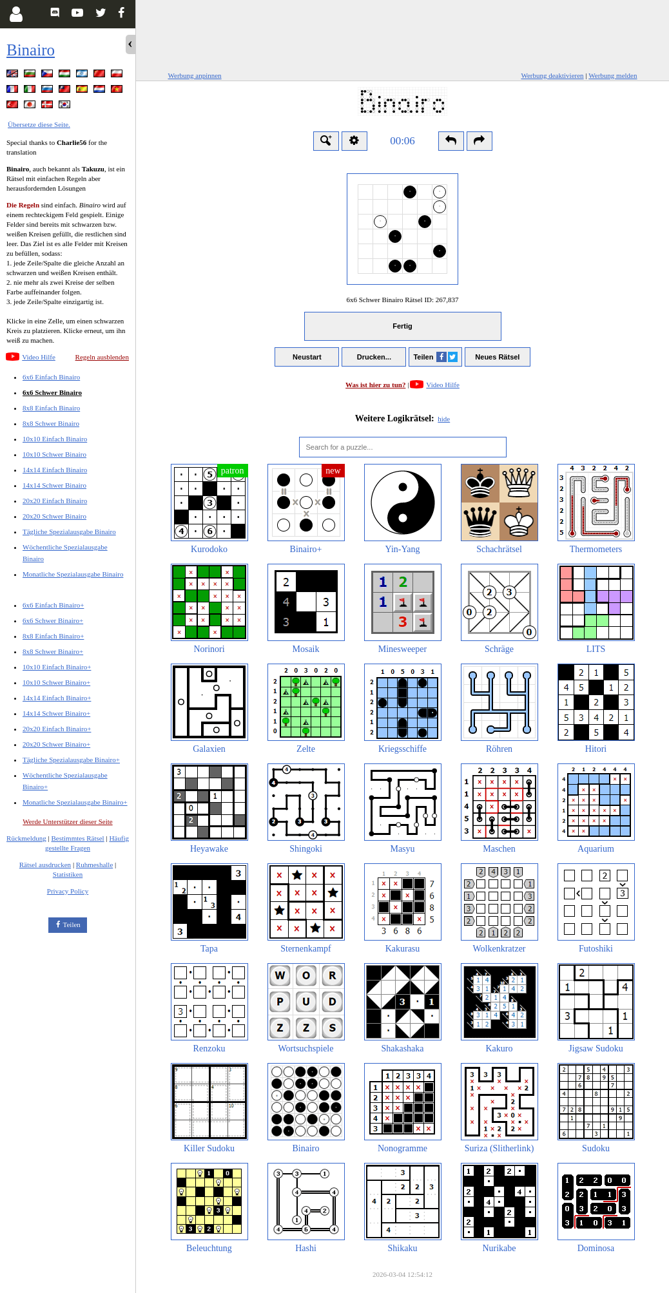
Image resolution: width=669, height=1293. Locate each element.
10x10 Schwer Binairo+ (56, 682)
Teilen (72, 924)
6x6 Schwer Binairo (52, 392)
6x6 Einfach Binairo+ (53, 605)
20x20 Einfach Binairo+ (57, 729)
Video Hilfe (38, 357)
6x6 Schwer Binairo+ (53, 620)
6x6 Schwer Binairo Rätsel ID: (402, 299)
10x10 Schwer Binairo (54, 454)
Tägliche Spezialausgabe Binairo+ (71, 759)
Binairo (30, 50)
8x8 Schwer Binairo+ (53, 651)
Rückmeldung (26, 838)
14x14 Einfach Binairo (55, 470)
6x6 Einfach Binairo (51, 377)
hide (444, 419)
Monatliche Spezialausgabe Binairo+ (75, 802)
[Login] (16, 14)
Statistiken (67, 874)
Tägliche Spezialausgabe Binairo (69, 531)
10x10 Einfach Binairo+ (57, 667)
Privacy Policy (67, 891)
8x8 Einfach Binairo (51, 408)
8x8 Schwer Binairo (51, 423)
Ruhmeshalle (94, 864)
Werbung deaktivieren (552, 75)
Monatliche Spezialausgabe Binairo (73, 574)
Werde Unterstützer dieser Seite (67, 821)
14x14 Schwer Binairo (54, 485)
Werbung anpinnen (195, 75)
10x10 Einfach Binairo (55, 439)
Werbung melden (612, 75)
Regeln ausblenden (102, 357)
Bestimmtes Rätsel (77, 838)
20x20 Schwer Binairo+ (56, 744)
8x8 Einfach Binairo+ (53, 636)
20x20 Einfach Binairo (55, 500)
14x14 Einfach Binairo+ (57, 698)
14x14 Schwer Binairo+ (56, 713)
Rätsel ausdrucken (45, 864)
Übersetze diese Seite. (39, 124)
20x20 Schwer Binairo (54, 516)
